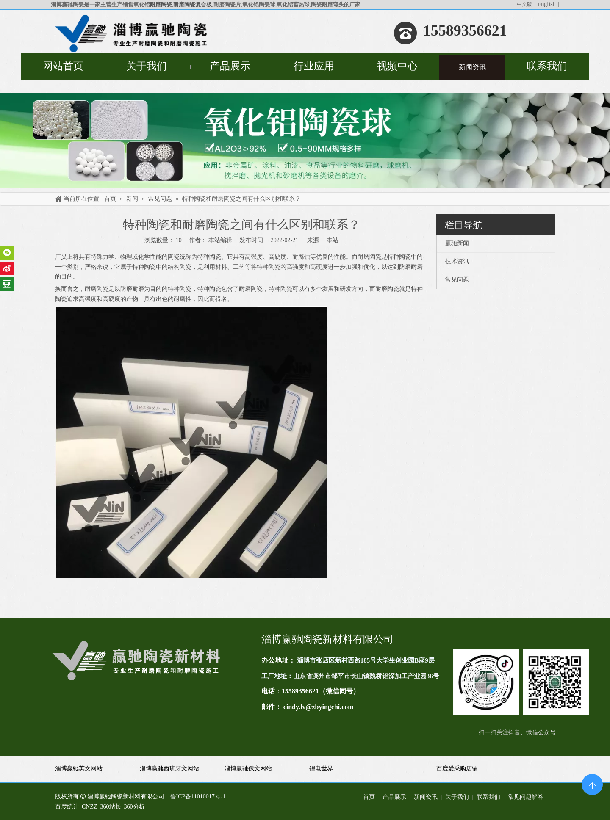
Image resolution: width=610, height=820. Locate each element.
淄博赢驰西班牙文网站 (169, 768)
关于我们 (457, 797)
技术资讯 (457, 261)
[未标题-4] (305, 140)
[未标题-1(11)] (521, 682)
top (592, 783)
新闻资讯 (426, 797)
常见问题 (457, 279)
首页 (369, 797)
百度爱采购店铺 (457, 768)
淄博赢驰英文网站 (79, 768)
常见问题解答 (525, 797)
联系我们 (488, 797)
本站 (332, 240)
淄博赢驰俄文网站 (248, 768)
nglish (548, 4)
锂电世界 (321, 768)
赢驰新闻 (457, 243)
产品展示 (394, 797)
